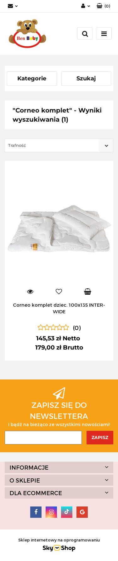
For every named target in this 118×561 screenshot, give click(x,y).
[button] (103, 6)
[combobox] (59, 145)
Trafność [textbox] (17, 145)
